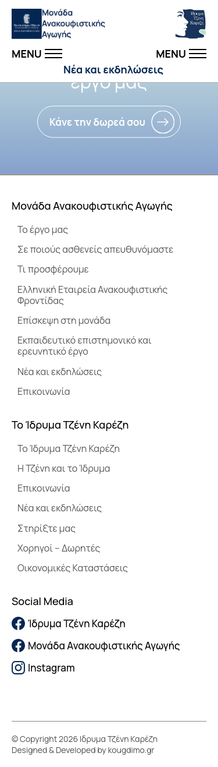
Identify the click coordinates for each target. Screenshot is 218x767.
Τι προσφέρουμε (53, 269)
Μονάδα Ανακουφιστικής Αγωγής (96, 645)
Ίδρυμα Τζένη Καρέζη (69, 623)
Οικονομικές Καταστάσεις (72, 567)
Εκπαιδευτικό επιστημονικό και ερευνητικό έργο (84, 346)
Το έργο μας (42, 229)
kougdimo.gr (131, 749)
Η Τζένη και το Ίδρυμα (63, 468)
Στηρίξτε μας (46, 528)
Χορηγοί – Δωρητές (58, 548)
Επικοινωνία (43, 391)
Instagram (43, 667)
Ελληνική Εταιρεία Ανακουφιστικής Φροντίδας (92, 295)
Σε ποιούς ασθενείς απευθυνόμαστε (95, 249)
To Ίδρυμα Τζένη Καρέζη (68, 448)
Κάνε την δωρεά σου (97, 122)
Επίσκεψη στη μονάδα (63, 320)
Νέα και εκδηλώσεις (113, 69)
